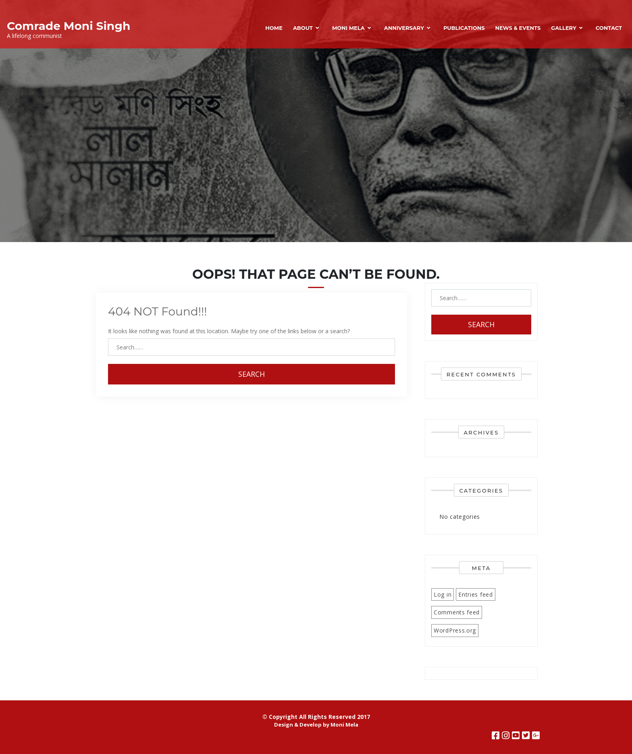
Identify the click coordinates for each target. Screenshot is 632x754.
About (303, 28)
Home (274, 28)
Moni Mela (348, 28)
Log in (442, 594)
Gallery (563, 28)
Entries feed (475, 594)
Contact (609, 28)
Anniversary (404, 28)
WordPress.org (455, 630)
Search (251, 374)
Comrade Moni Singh (68, 26)
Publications (463, 28)
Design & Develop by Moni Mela (316, 724)
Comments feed (457, 612)
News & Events (518, 28)
